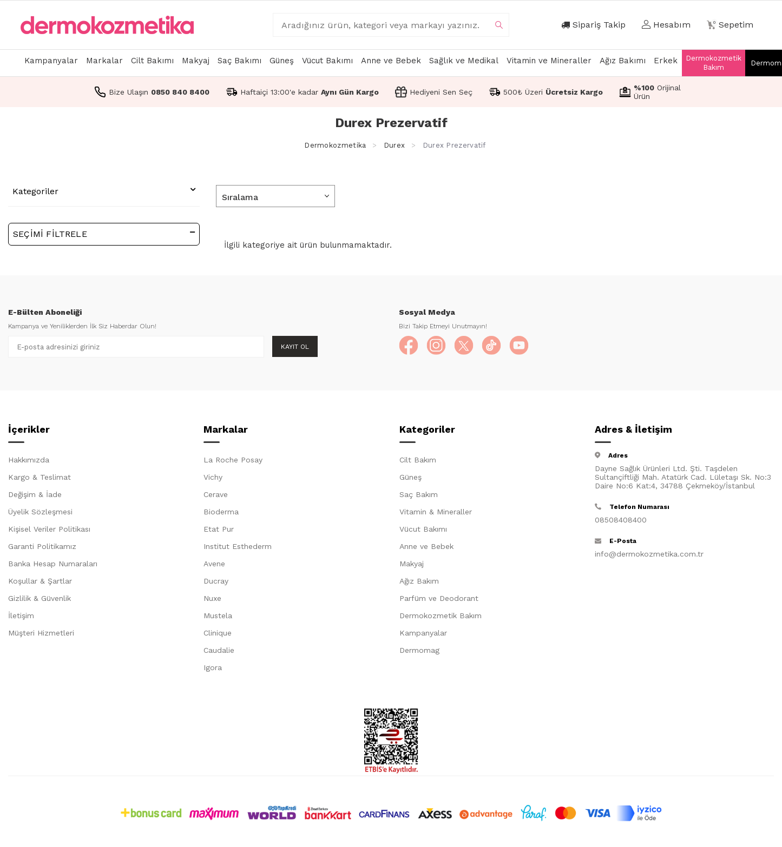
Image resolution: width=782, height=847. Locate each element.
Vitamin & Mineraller (435, 513)
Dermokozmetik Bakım (713, 62)
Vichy (212, 479)
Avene (214, 565)
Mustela (217, 617)
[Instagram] (439, 347)
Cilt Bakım (417, 462)
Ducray (215, 583)
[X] (469, 347)
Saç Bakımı (239, 60)
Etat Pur (218, 531)
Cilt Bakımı (152, 60)
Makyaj (195, 60)
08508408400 (621, 522)
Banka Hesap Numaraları (52, 565)
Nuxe (212, 600)
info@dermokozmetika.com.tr (649, 556)
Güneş (282, 60)
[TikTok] (499, 347)
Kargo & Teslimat (39, 479)
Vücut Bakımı (327, 60)
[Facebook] (409, 347)
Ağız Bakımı (623, 60)
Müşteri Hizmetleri (41, 635)
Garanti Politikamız (42, 548)
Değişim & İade (35, 496)
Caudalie (218, 652)
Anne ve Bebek (391, 60)
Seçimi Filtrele (104, 233)
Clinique (217, 635)
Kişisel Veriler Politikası (49, 531)
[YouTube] (529, 347)
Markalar (104, 60)
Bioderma (221, 513)
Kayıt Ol (295, 346)
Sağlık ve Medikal (463, 60)
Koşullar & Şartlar (40, 583)
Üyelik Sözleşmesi (40, 513)
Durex (394, 145)
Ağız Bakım (419, 583)
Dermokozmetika (335, 145)
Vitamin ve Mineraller (549, 60)
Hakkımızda (28, 462)
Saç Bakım (418, 496)
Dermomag (419, 652)
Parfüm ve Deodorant (438, 600)
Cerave (215, 496)
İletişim (21, 617)
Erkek (666, 60)
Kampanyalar (51, 60)
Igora (212, 669)
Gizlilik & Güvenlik (39, 600)
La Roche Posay (232, 462)
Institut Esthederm (237, 548)
